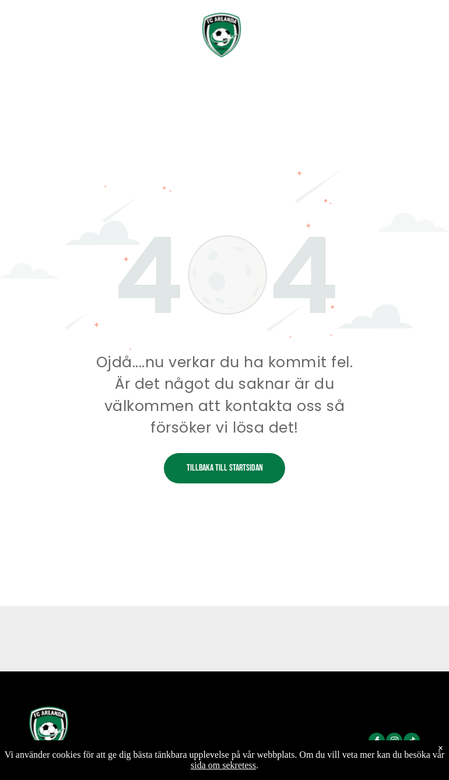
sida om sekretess (223, 765)
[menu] (423, 26)
